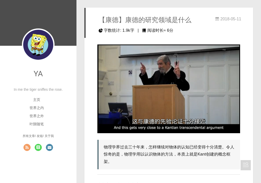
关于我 (49, 136)
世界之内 (37, 108)
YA (38, 73)
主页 (36, 100)
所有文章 (29, 136)
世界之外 (37, 116)
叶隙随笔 (37, 124)
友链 (40, 136)
